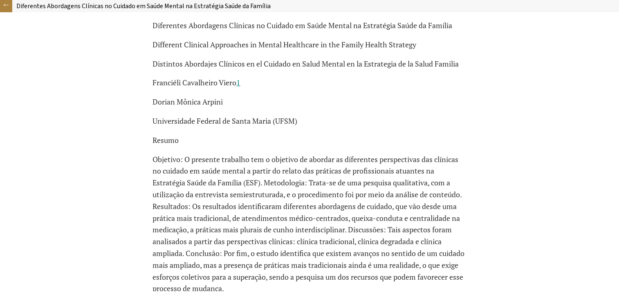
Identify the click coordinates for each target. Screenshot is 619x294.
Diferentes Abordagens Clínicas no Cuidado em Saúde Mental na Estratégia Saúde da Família (143, 6)
